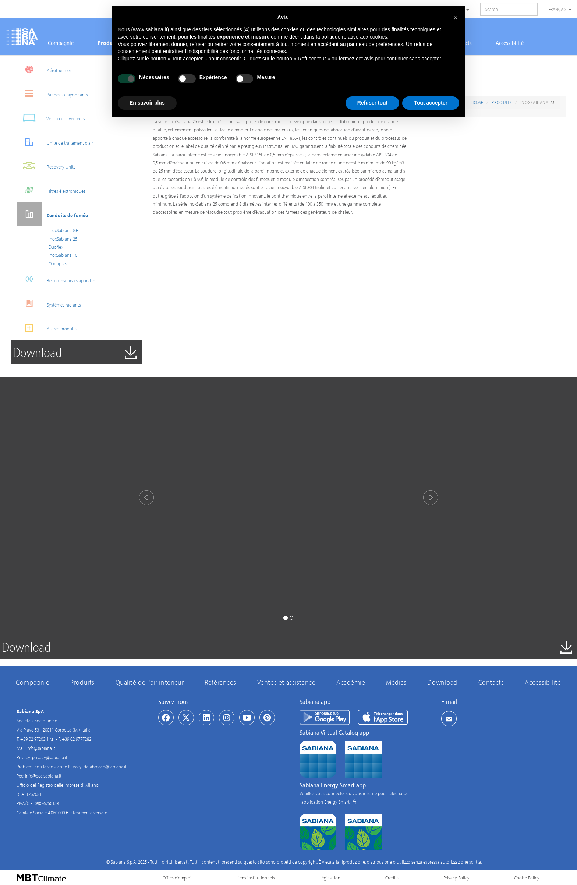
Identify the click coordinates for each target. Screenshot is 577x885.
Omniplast (58, 263)
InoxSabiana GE (63, 230)
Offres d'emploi (177, 877)
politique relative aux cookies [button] (354, 37)
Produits (502, 102)
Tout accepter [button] (430, 103)
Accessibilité (510, 42)
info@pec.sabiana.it (43, 775)
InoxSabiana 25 (63, 239)
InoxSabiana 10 (63, 255)
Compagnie (61, 42)
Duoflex (56, 247)
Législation (329, 877)
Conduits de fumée (52, 214)
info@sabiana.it (40, 748)
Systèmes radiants (49, 304)
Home (477, 102)
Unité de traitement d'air (55, 142)
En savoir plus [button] (147, 103)
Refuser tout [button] (372, 103)
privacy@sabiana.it (49, 757)
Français (560, 9)
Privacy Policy (456, 877)
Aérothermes (44, 69)
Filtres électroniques (51, 190)
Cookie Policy (526, 877)
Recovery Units (46, 166)
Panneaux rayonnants (52, 94)
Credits (392, 877)
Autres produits (47, 328)
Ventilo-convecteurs (51, 118)
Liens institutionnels (255, 877)
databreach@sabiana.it (105, 766)
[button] (140, 498)
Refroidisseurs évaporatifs (56, 279)
